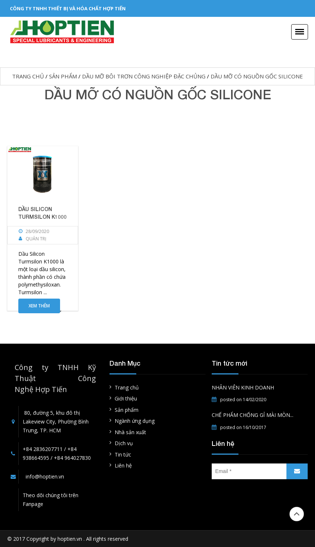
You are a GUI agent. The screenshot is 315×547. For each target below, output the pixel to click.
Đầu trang (296, 514)
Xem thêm (39, 306)
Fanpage (33, 503)
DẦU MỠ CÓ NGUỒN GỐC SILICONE (257, 76)
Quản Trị (36, 239)
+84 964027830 (72, 457)
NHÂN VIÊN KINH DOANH (243, 387)
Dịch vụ (124, 443)
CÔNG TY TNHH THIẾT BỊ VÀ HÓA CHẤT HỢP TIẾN (68, 8)
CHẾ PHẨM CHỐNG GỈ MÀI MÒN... (252, 414)
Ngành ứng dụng (135, 420)
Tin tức (123, 454)
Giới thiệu (126, 398)
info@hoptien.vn (45, 476)
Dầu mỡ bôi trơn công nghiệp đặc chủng (143, 76)
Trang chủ (28, 76)
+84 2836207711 (43, 449)
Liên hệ (123, 465)
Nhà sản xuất (130, 432)
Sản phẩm (63, 76)
